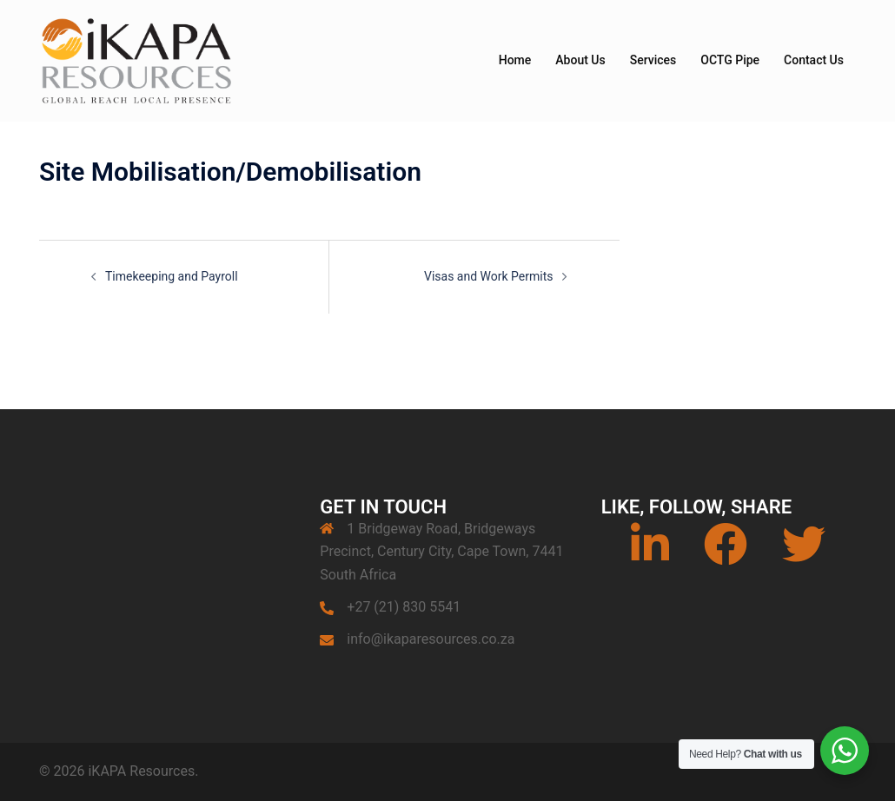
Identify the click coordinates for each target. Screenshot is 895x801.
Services (653, 60)
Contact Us (814, 60)
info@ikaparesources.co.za (430, 639)
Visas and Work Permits (488, 276)
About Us (580, 60)
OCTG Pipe (729, 60)
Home (515, 60)
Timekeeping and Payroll (171, 276)
